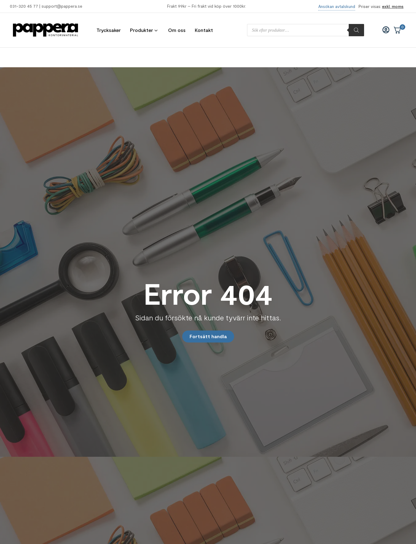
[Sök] (356, 30)
